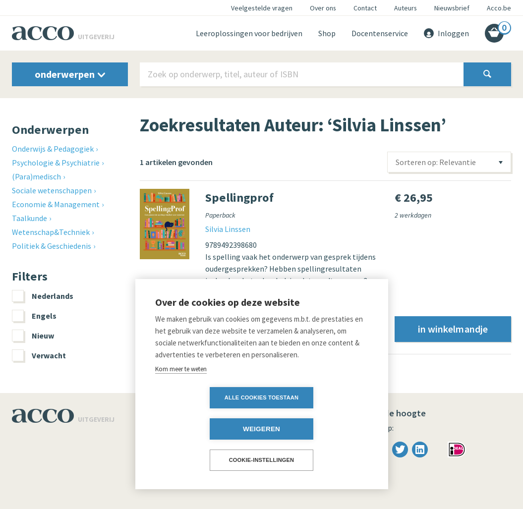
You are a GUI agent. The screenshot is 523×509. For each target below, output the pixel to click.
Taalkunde (29, 218)
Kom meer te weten (181, 400)
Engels (34, 316)
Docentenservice (379, 33)
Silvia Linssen (227, 229)
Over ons (323, 7)
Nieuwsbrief (451, 7)
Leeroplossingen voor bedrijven (249, 33)
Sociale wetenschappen (52, 190)
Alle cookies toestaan (204, 429)
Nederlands (42, 296)
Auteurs (405, 7)
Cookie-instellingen (261, 460)
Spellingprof (239, 197)
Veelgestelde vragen (261, 7)
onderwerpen (70, 74)
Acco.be (499, 7)
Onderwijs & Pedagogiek (53, 149)
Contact (365, 7)
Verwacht (39, 355)
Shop (327, 33)
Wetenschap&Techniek (51, 232)
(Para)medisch (36, 176)
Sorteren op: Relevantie (436, 162)
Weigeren (318, 429)
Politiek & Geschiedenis (51, 246)
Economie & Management (56, 204)
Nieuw (33, 335)
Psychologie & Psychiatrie (56, 163)
